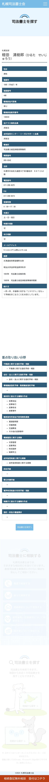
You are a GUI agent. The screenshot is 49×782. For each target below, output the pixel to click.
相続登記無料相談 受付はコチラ (24, 778)
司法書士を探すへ (24, 527)
